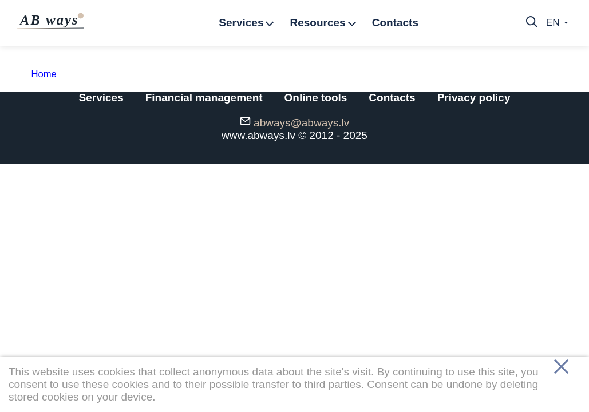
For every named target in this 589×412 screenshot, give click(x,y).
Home (44, 74)
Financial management (204, 98)
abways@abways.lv (301, 123)
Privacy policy (474, 98)
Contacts (392, 98)
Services (101, 98)
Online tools (315, 98)
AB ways (51, 20)
